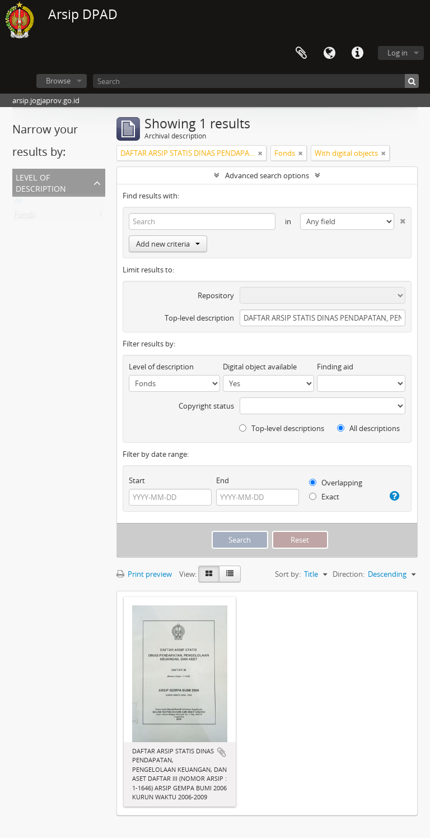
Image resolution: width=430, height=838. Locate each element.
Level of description (41, 182)
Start (137, 480)
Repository (216, 295)
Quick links (357, 53)
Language (329, 53)
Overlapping (335, 483)
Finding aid (335, 367)
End (222, 480)
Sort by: (288, 574)
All (18, 203)
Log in (397, 53)
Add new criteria (168, 244)
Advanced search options (267, 175)
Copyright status (206, 406)
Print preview (144, 574)
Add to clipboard (221, 752)
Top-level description (199, 318)
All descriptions (368, 428)
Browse (58, 81)
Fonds (25, 217)
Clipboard (301, 53)
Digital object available (260, 367)
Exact (324, 497)
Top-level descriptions (281, 428)
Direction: (348, 574)
